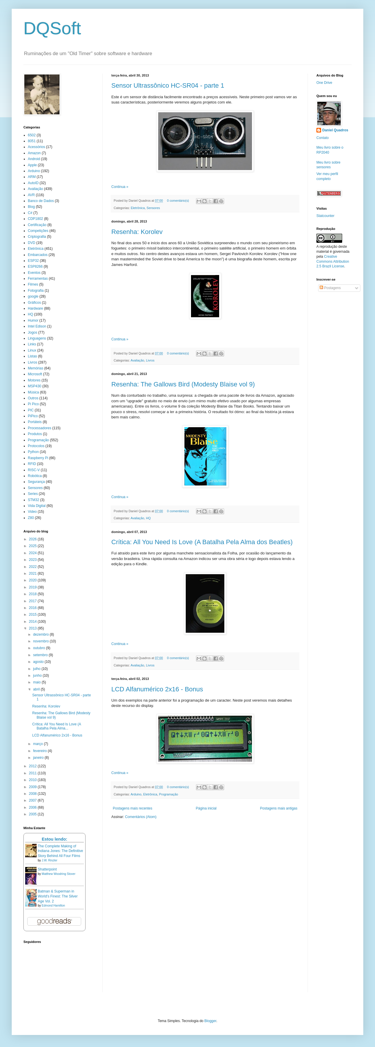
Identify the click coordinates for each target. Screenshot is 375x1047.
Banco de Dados (41, 201)
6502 (32, 135)
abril (37, 689)
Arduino (136, 794)
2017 (33, 601)
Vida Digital (36, 506)
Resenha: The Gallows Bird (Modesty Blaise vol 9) (183, 384)
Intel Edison (37, 326)
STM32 (33, 500)
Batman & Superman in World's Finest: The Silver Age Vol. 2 (58, 896)
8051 (32, 141)
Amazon (34, 153)
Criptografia (37, 237)
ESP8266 (35, 266)
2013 (33, 628)
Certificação (37, 225)
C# (30, 213)
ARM (32, 177)
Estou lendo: (54, 839)
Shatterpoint (47, 869)
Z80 (31, 518)
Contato (322, 138)
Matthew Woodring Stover (58, 873)
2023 (33, 560)
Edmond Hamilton (53, 905)
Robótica (35, 476)
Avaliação (137, 360)
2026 (33, 539)
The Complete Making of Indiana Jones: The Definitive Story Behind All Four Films (60, 851)
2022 (33, 567)
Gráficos (34, 303)
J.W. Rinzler (49, 860)
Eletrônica (138, 208)
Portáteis (35, 422)
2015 (33, 614)
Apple (32, 165)
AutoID (33, 183)
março (38, 744)
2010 (33, 780)
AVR (31, 195)
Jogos (32, 332)
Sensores (153, 208)
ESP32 (33, 261)
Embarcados (37, 255)
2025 (33, 546)
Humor (33, 320)
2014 (33, 622)
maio (37, 682)
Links (32, 344)
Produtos (35, 434)
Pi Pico (33, 404)
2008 (33, 794)
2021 (33, 573)
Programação (168, 794)
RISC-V (34, 470)
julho (37, 669)
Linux (32, 350)
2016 (33, 608)
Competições (38, 231)
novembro (41, 641)
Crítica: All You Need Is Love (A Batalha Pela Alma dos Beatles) (202, 542)
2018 (33, 594)
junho (38, 675)
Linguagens (37, 338)
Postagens (330, 288)
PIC (31, 410)
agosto (39, 662)
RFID (32, 464)
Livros (150, 360)
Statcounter (325, 216)
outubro (39, 648)
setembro (41, 655)
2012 (33, 766)
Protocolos (36, 446)
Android (34, 159)
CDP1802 (35, 219)
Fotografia (36, 291)
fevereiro (40, 751)
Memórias (35, 368)
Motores (34, 380)
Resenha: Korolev (137, 231)
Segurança (36, 482)
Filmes (33, 284)
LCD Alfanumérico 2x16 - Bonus (157, 689)
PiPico (33, 416)
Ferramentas (38, 278)
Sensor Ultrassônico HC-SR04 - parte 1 (167, 85)
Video (32, 512)
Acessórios (36, 147)
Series (33, 494)
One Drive (324, 83)
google (33, 296)
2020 (33, 580)
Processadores (39, 428)
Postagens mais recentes (132, 808)
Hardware (35, 308)
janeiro (39, 758)
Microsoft (35, 374)
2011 (33, 773)
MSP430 (34, 386)
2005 (33, 814)
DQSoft (52, 28)
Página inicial (206, 808)
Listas (32, 356)
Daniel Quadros (335, 130)
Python (33, 452)
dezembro (41, 634)
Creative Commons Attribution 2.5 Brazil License (332, 261)
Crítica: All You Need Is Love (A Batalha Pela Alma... (56, 726)
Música (33, 392)
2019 (33, 587)
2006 (33, 807)
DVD (31, 243)
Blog (31, 207)
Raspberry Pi (38, 458)
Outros (33, 398)
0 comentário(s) (178, 200)
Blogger (210, 1021)
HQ (148, 518)
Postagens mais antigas (278, 808)
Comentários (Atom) (140, 817)
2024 (33, 553)
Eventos (34, 273)
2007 (33, 800)
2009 (33, 787)
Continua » (119, 187)
